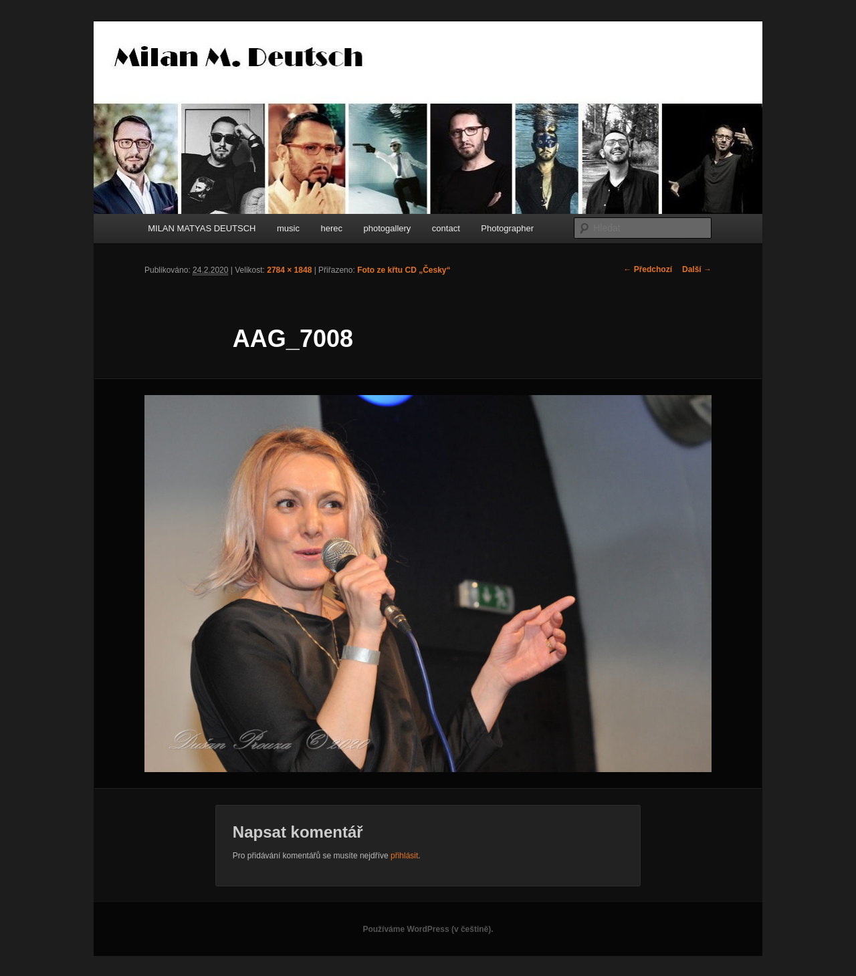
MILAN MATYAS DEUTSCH (201, 228)
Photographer (507, 228)
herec (331, 228)
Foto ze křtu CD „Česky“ (403, 270)
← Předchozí (647, 269)
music (288, 228)
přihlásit (404, 855)
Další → (697, 269)
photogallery (387, 228)
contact (446, 228)
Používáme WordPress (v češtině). (427, 929)
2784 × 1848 (289, 270)
